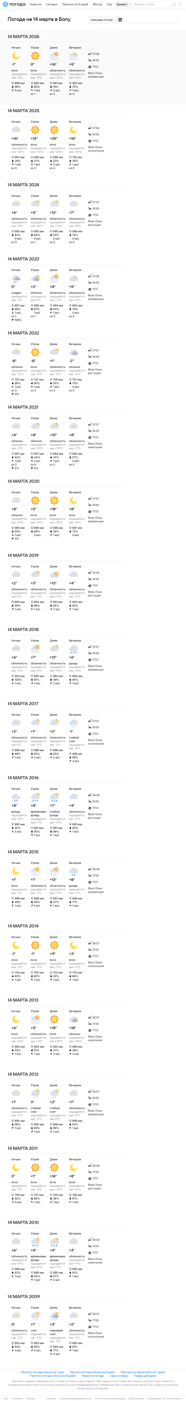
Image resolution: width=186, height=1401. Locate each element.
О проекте (51, 1398)
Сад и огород (119, 1375)
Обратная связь (136, 1398)
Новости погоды (93, 1375)
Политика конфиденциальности (76, 1398)
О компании (17, 1398)
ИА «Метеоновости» (172, 1398)
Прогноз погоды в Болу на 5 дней (92, 1372)
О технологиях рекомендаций (110, 1398)
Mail (6, 1398)
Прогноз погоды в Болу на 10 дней (53, 1375)
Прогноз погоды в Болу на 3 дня (42, 1372)
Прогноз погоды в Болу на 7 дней (143, 1372)
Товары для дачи (145, 1375)
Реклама (30, 1398)
